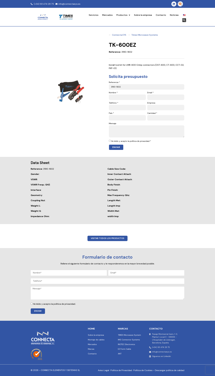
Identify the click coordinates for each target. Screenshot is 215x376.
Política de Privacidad (121, 370)
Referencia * (114, 82)
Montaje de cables (96, 339)
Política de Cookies (142, 370)
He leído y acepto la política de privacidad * (131, 141)
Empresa (151, 103)
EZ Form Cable (124, 349)
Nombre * (113, 93)
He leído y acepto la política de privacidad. (54, 304)
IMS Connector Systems (129, 339)
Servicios (93, 15)
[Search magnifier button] (184, 20)
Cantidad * (152, 113)
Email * (150, 93)
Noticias (174, 15)
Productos (123, 15)
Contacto (161, 15)
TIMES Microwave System (129, 335)
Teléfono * (113, 103)
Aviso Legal (103, 370)
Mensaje (112, 123)
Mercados (107, 15)
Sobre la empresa (143, 15)
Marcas (91, 349)
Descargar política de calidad (169, 370)
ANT (119, 353)
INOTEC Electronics (126, 344)
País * (111, 113)
